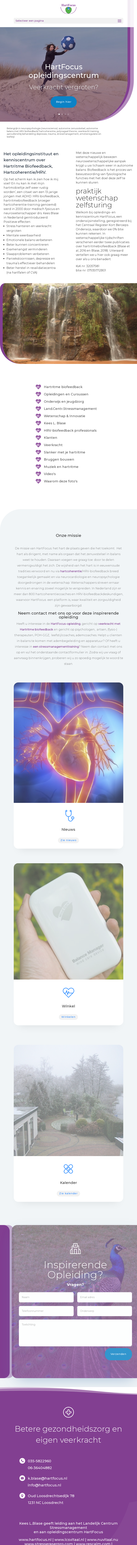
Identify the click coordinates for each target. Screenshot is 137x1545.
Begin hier (63, 101)
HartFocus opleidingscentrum (64, 71)
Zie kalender (68, 1193)
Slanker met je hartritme (64, 452)
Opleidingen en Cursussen (66, 394)
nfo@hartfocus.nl (45, 1485)
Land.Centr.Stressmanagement (70, 409)
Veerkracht (53, 445)
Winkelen (68, 1017)
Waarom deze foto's (60, 481)
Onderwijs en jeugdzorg (64, 402)
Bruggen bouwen (59, 459)
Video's (50, 474)
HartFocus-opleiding (65, 623)
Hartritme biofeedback (63, 387)
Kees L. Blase (55, 423)
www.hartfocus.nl (35, 1539)
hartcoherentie (71, 571)
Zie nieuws (68, 840)
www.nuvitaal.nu (102, 1539)
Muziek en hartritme (61, 467)
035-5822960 (39, 1461)
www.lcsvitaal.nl (69, 1539)
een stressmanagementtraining (56, 646)
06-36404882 (40, 1468)
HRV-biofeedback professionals (70, 431)
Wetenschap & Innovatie (64, 416)
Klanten (50, 438)
